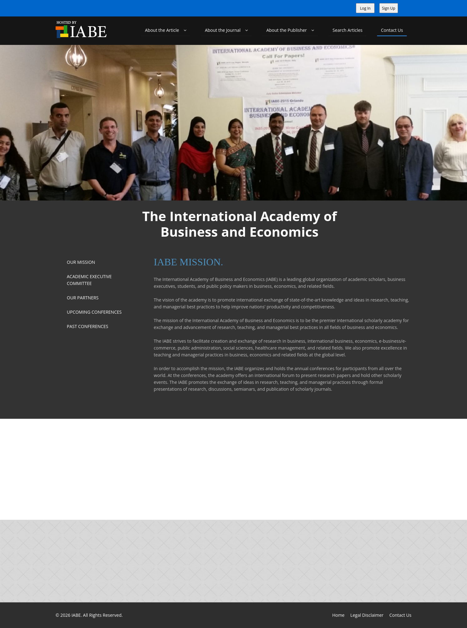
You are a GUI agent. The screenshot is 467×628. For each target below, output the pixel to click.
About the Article (165, 30)
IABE (76, 615)
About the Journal (226, 30)
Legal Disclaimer (366, 615)
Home (338, 615)
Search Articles (347, 30)
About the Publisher (290, 30)
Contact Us (392, 30)
